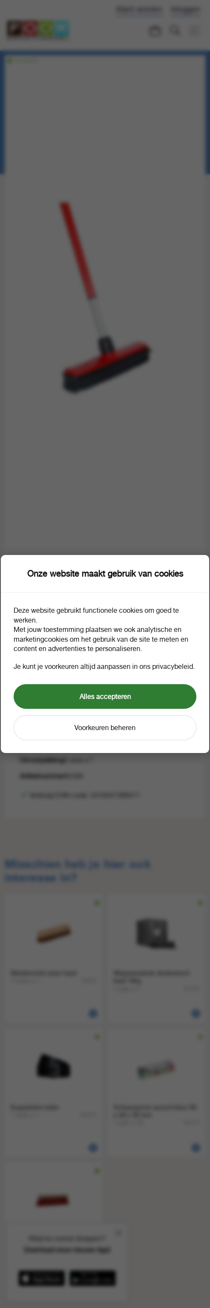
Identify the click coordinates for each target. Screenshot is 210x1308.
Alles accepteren (105, 696)
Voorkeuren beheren (105, 727)
